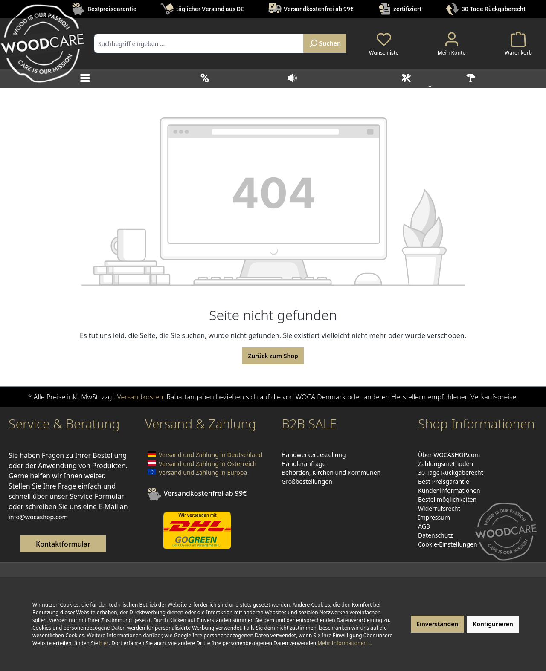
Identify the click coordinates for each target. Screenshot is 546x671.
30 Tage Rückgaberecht (494, 9)
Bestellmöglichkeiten (447, 499)
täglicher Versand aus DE (210, 9)
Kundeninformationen (449, 490)
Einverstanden (437, 624)
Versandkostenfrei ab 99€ (319, 9)
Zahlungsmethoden (445, 464)
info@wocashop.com (38, 517)
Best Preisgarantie (443, 481)
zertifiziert (407, 9)
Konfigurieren (493, 624)
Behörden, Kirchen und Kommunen (331, 473)
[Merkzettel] (383, 43)
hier (104, 643)
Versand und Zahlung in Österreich (207, 464)
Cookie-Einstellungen (447, 544)
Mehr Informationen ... (344, 643)
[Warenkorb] (518, 43)
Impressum (434, 517)
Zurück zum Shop (273, 356)
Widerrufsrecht (439, 508)
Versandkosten (140, 397)
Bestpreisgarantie (111, 9)
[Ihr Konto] (451, 43)
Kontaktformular (63, 544)
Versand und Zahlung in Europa (203, 473)
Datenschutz (435, 535)
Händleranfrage (304, 464)
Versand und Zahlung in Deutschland (210, 455)
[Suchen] (324, 43)
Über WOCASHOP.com (449, 455)
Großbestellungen (307, 481)
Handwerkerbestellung (314, 455)
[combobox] (199, 43)
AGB (424, 526)
